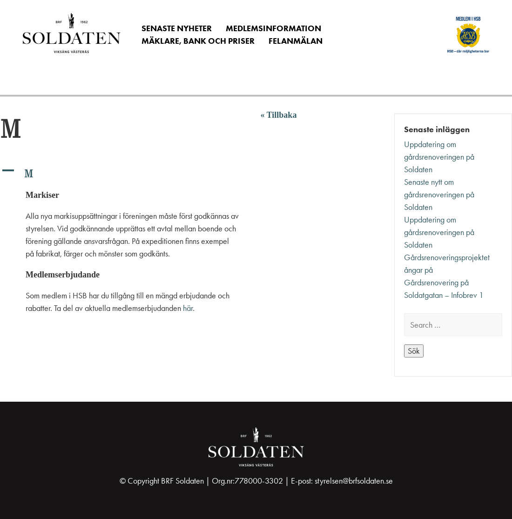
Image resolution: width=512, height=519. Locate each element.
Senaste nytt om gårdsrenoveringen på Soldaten (439, 194)
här (188, 308)
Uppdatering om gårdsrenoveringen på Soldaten (439, 157)
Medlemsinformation (273, 28)
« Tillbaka (279, 115)
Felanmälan (296, 41)
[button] (125, 173)
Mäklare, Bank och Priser (198, 41)
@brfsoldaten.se (368, 481)
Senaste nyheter (176, 28)
